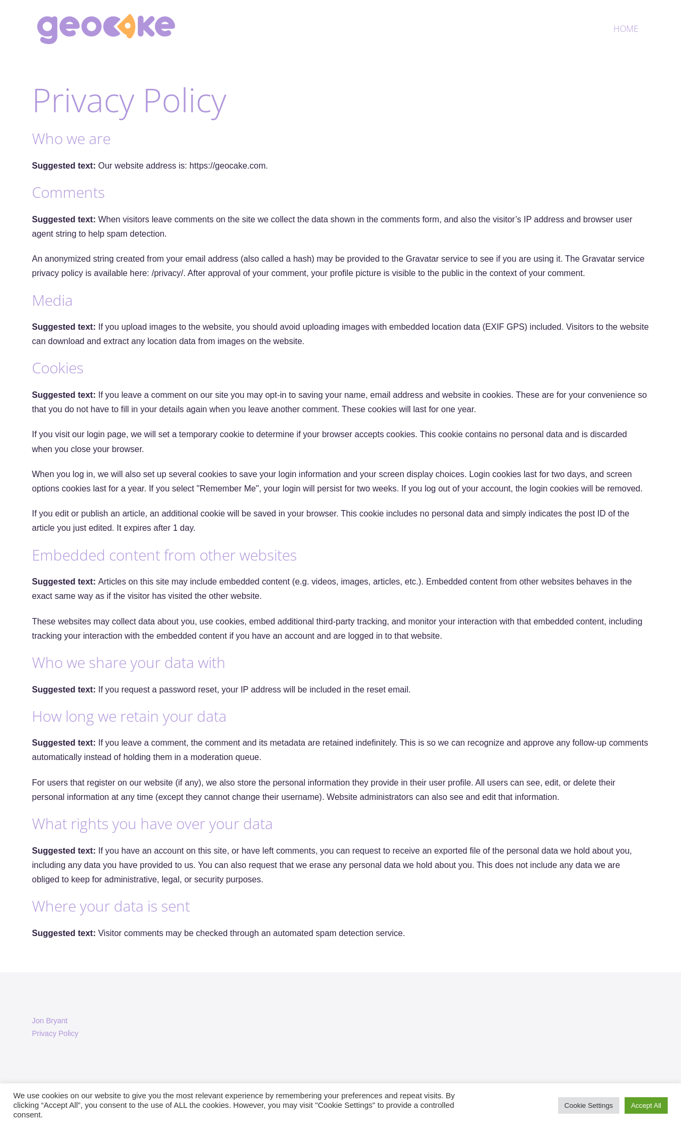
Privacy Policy (55, 1033)
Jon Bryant (50, 1020)
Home (625, 29)
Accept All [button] (646, 1105)
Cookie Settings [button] (588, 1105)
